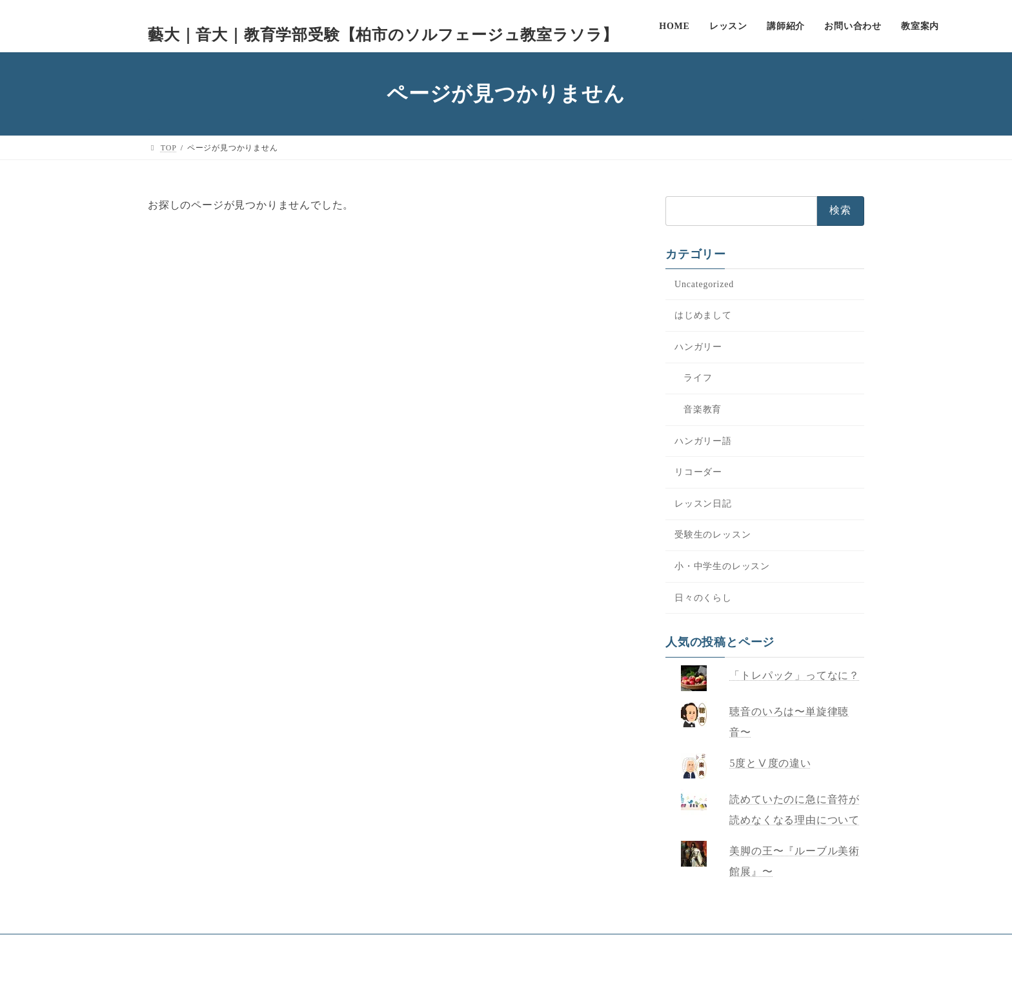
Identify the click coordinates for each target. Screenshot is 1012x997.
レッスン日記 (703, 504)
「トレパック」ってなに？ (795, 675)
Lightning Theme (496, 975)
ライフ (697, 378)
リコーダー (698, 472)
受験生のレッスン (712, 534)
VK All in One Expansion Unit (594, 975)
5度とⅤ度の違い (770, 763)
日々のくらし (703, 598)
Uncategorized (704, 284)
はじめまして (703, 315)
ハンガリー (698, 347)
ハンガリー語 (703, 441)
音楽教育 (702, 409)
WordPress (426, 975)
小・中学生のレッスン (722, 566)
